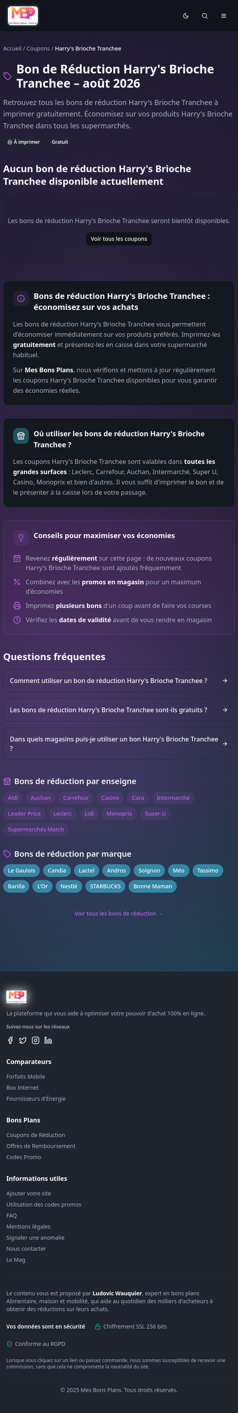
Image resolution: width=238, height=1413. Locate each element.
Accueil (12, 48)
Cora (138, 797)
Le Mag (15, 1259)
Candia (57, 870)
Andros (116, 870)
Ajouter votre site (28, 1193)
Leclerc (62, 813)
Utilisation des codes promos (43, 1204)
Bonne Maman (152, 886)
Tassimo (208, 870)
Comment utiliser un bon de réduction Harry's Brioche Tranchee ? (119, 680)
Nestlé (68, 886)
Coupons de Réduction (35, 1135)
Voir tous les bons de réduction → (119, 913)
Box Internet (22, 1087)
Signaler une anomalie (35, 1237)
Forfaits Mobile (25, 1076)
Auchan (40, 797)
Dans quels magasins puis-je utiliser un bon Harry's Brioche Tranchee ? (119, 744)
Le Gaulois (21, 870)
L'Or (42, 886)
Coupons (37, 48)
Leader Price (24, 813)
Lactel (86, 870)
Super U (155, 813)
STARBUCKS (105, 886)
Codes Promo (23, 1157)
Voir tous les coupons (119, 238)
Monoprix (119, 813)
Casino (110, 797)
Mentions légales (28, 1226)
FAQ (11, 1215)
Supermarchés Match (36, 829)
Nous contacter (26, 1248)
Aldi (13, 797)
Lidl (89, 813)
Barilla (16, 886)
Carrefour (76, 797)
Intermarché (173, 797)
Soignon (149, 870)
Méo (178, 870)
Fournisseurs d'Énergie (36, 1098)
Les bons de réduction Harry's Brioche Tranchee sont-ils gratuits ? (119, 710)
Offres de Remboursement (41, 1146)
